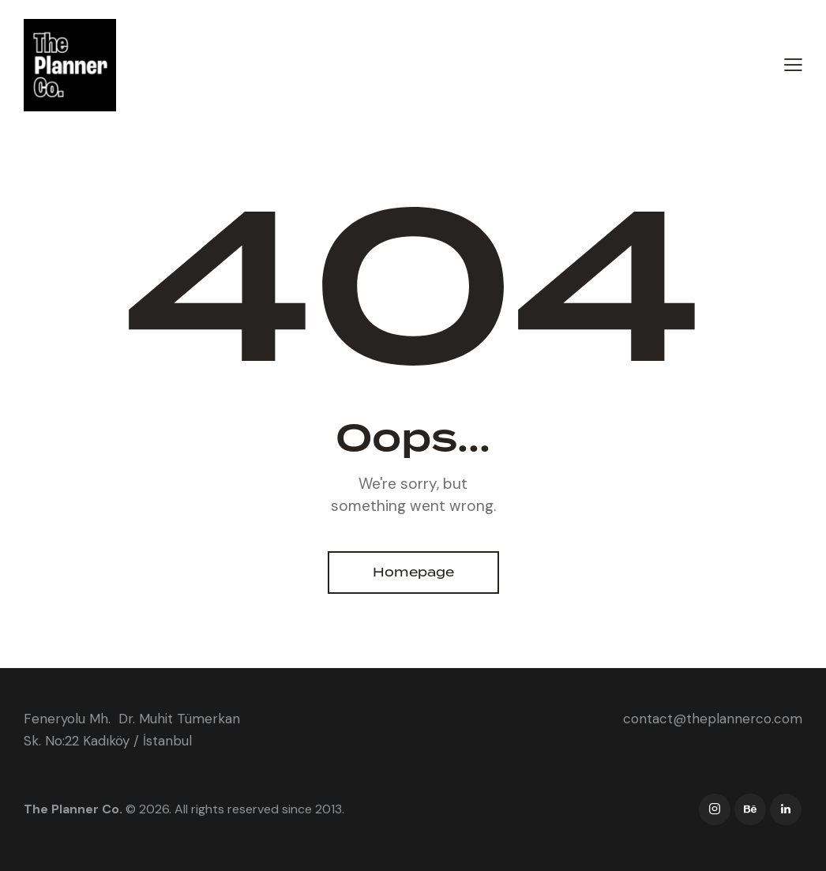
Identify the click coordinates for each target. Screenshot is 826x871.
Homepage (413, 572)
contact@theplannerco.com (712, 718)
